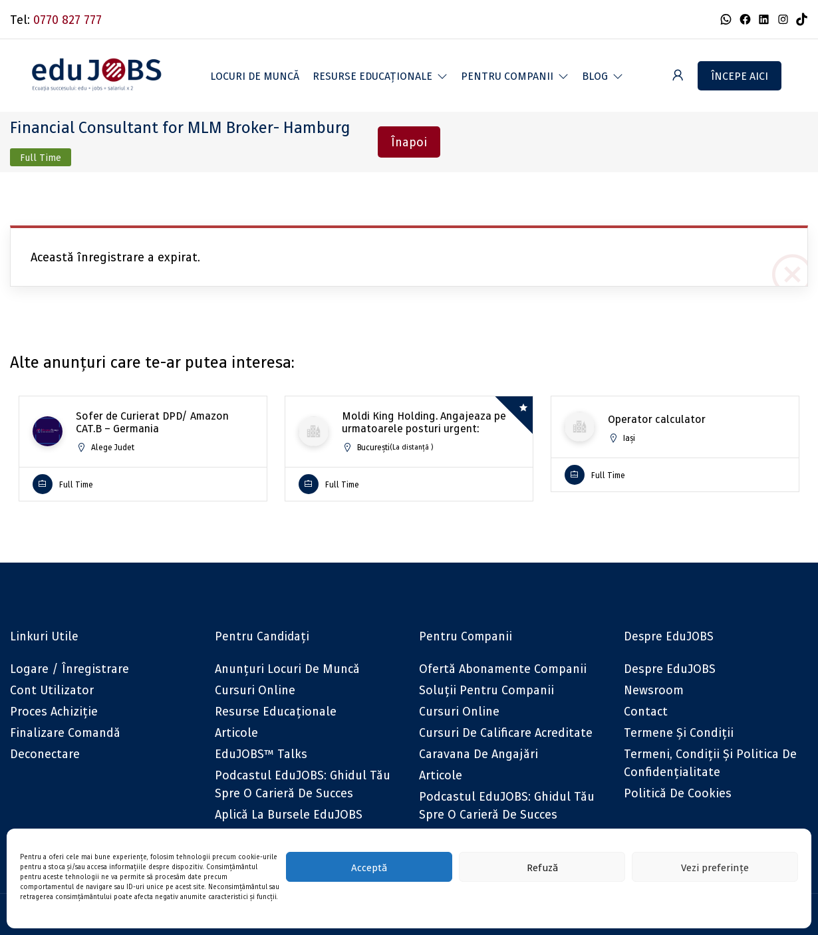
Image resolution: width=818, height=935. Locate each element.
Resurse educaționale (276, 711)
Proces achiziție (54, 711)
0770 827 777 (67, 20)
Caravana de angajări (478, 754)
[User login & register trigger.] (678, 75)
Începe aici (739, 75)
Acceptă (369, 867)
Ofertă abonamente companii (503, 669)
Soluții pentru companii (486, 690)
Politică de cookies (678, 793)
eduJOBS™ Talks (261, 754)
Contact (646, 711)
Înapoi (409, 142)
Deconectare (45, 754)
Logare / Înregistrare (69, 669)
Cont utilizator (52, 690)
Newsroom (654, 690)
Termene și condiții (679, 732)
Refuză (542, 867)
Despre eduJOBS (670, 669)
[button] (380, 75)
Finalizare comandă (65, 732)
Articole (236, 732)
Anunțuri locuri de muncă (287, 669)
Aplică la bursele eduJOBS (288, 814)
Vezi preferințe (715, 867)
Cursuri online (255, 690)
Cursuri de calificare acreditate (506, 732)
